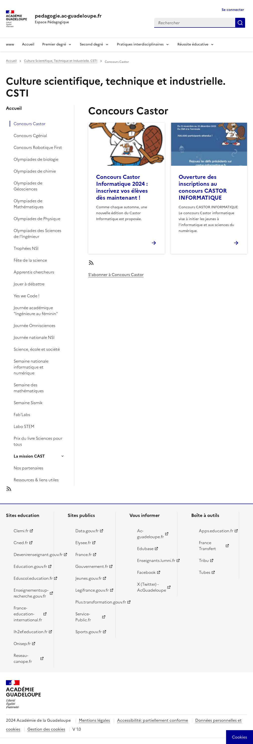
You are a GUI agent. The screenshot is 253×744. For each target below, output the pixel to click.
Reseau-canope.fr (23, 658)
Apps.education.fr (216, 531)
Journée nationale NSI (34, 337)
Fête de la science (30, 260)
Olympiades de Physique (37, 219)
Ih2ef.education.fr (30, 632)
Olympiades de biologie (36, 159)
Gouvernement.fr (91, 566)
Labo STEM (24, 426)
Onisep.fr (22, 644)
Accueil (28, 44)
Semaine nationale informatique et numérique (31, 367)
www (10, 44)
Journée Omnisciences (34, 325)
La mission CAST (29, 456)
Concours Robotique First (38, 147)
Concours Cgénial (30, 136)
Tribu (204, 560)
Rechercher (240, 23)
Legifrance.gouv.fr (92, 590)
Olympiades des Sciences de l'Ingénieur (37, 233)
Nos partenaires (28, 468)
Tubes (204, 572)
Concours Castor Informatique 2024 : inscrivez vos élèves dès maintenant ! (122, 187)
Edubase (145, 549)
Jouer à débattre (29, 284)
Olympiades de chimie (35, 171)
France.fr (83, 555)
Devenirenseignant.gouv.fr (31, 555)
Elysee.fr (83, 543)
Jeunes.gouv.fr (88, 578)
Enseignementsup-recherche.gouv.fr (31, 593)
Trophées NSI (26, 248)
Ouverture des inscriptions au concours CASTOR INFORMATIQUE (203, 187)
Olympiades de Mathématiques (28, 204)
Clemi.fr (21, 531)
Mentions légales (94, 720)
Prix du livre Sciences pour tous (38, 441)
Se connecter (233, 9)
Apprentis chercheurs (34, 272)
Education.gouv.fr (30, 566)
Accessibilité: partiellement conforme (152, 720)
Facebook (146, 572)
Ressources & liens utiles (36, 480)
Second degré (91, 44)
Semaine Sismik (28, 403)
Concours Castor (29, 124)
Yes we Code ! (27, 296)
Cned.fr (21, 543)
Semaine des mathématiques (29, 388)
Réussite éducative (192, 44)
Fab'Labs (22, 415)
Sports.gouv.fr (88, 632)
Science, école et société (37, 349)
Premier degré (54, 44)
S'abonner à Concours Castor (116, 275)
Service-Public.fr (83, 617)
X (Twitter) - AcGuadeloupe (151, 587)
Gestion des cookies (46, 729)
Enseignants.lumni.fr (154, 560)
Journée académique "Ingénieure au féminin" (36, 311)
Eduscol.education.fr (31, 578)
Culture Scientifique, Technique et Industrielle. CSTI (60, 61)
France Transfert (207, 546)
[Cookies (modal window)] (239, 737)
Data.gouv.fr (87, 531)
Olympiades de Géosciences (28, 186)
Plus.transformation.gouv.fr (92, 602)
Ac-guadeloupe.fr (150, 534)
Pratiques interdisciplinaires (140, 44)
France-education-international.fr (28, 614)
